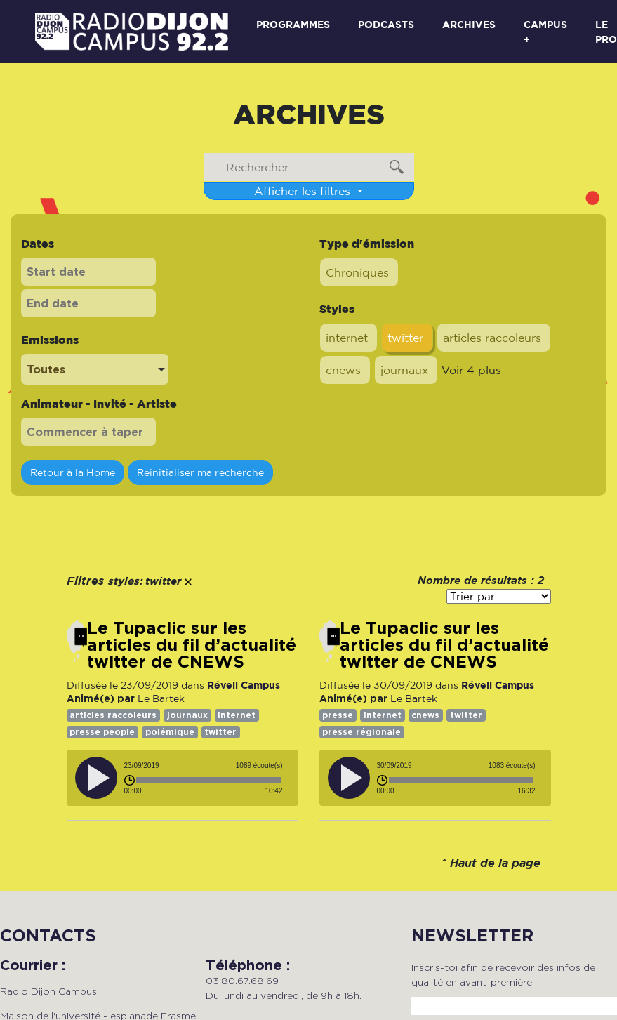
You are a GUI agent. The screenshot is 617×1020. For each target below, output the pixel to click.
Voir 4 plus (471, 370)
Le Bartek (161, 698)
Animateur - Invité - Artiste (99, 403)
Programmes (293, 24)
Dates (37, 243)
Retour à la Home (72, 472)
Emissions (50, 339)
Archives (469, 24)
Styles (336, 309)
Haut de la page (495, 864)
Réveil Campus (243, 685)
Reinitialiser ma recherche (200, 472)
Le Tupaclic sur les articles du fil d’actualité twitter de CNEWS (191, 645)
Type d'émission (366, 243)
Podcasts (386, 24)
